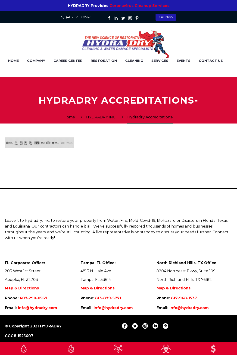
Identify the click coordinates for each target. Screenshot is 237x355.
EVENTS (183, 61)
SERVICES (159, 61)
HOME (13, 61)
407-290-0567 (33, 298)
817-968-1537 (184, 298)
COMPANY (36, 61)
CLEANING (134, 61)
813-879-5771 (108, 298)
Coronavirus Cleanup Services (139, 5)
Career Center (67, 61)
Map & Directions (22, 288)
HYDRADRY (51, 326)
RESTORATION (104, 61)
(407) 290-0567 (78, 17)
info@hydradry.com (37, 308)
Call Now (166, 17)
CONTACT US (211, 61)
